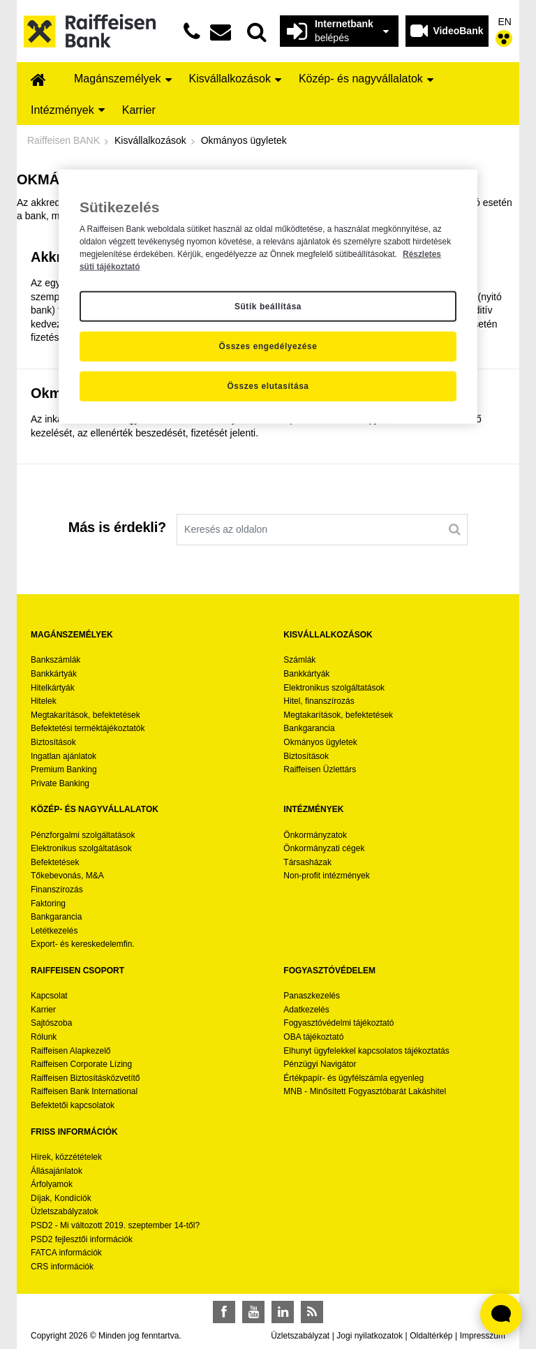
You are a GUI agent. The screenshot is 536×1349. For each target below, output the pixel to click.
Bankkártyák (54, 674)
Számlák (299, 660)
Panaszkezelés (311, 996)
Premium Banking (64, 769)
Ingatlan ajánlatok (63, 756)
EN (505, 21)
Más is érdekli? (117, 527)
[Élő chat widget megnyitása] (501, 1314)
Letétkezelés (54, 931)
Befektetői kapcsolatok (72, 1105)
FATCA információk (66, 1253)
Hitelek (44, 701)
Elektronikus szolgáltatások (334, 688)
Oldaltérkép (431, 1336)
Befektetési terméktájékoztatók (87, 728)
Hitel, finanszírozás (318, 701)
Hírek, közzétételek (66, 1157)
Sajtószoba (51, 1023)
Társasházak (307, 862)
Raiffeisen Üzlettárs (319, 769)
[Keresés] (455, 529)
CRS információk (62, 1266)
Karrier (43, 1010)
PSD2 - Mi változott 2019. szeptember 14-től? (115, 1225)
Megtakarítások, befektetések (85, 715)
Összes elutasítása (267, 386)
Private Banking (60, 783)
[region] (268, 297)
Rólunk (44, 1037)
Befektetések (55, 862)
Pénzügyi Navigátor (319, 1064)
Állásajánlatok (56, 1171)
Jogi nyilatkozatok (369, 1336)
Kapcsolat (49, 996)
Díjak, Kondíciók (61, 1198)
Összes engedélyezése (268, 346)
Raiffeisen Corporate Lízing (81, 1064)
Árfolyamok (52, 1184)
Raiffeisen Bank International (84, 1091)
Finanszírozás (57, 889)
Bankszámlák (55, 660)
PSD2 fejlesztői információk (82, 1239)
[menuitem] (38, 80)
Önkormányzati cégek (323, 848)
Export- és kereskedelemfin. (83, 944)
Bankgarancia (308, 728)
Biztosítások (53, 742)
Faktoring (48, 903)
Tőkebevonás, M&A (67, 875)
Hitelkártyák (53, 688)
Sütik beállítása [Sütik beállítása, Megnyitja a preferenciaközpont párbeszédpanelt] (268, 306)
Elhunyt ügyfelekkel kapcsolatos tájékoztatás (366, 1051)
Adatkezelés (306, 1010)
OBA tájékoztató (314, 1037)
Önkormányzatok (315, 835)
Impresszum (482, 1336)
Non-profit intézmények (326, 875)
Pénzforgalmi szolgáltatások (83, 835)
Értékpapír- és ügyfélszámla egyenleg (353, 1078)
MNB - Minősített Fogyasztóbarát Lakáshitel (364, 1091)
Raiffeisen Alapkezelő (71, 1051)
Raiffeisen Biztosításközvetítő (85, 1078)
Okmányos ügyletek (320, 742)
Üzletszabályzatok (64, 1211)
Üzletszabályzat (300, 1336)
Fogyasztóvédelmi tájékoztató (338, 1023)
